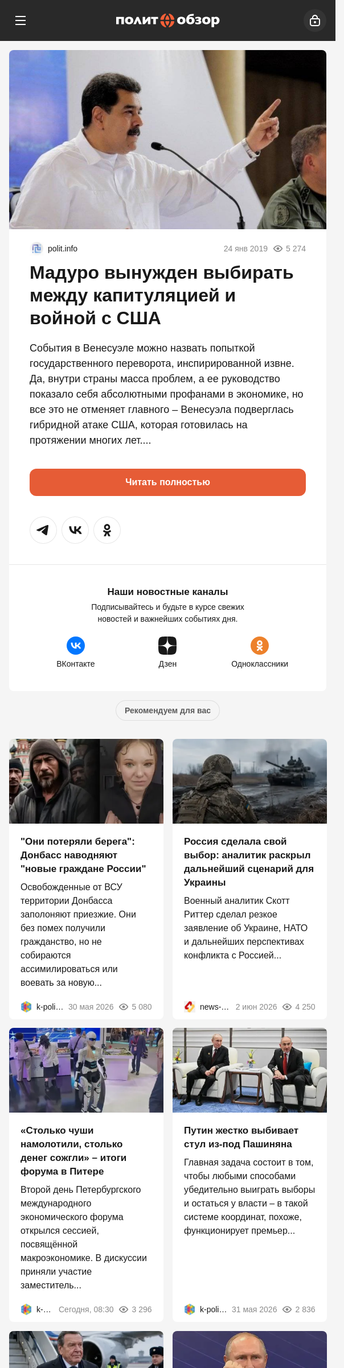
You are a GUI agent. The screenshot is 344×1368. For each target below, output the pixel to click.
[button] (43, 530)
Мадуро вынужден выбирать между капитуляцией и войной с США (162, 295)
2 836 (298, 1309)
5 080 (134, 1006)
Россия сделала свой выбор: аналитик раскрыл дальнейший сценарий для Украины (249, 861)
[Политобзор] (168, 20)
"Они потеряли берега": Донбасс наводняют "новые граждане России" (83, 855)
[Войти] (315, 20)
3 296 (134, 1309)
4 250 (298, 1006)
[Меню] (20, 20)
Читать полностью (167, 482)
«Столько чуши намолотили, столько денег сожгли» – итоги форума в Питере (73, 1151)
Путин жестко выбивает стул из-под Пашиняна (241, 1137)
